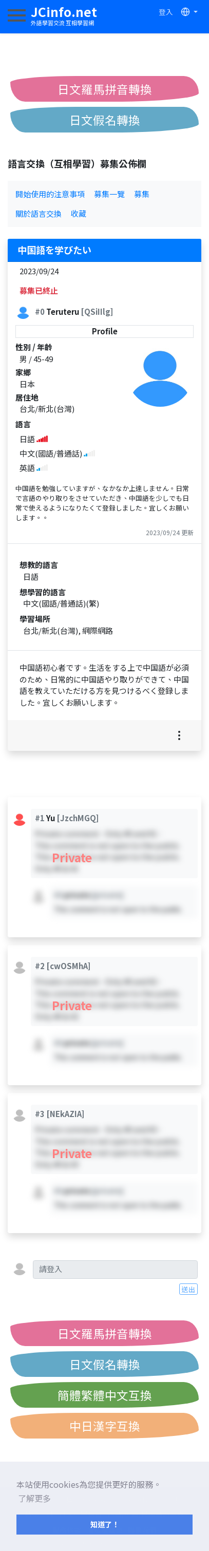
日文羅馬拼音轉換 (105, 89)
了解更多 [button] (34, 1498)
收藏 (78, 213)
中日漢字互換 (104, 1425)
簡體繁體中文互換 (105, 1395)
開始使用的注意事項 (50, 193)
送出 (188, 1289)
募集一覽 (109, 193)
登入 (166, 12)
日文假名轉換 (104, 119)
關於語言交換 (38, 213)
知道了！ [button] (104, 1524)
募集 (141, 193)
